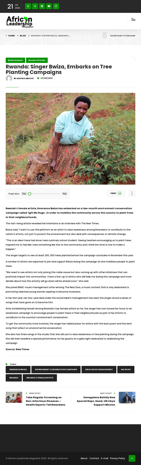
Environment (15, 60)
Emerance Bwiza (18, 369)
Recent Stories (36, 60)
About (84, 458)
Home (11, 35)
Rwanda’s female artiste (39, 377)
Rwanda (13, 377)
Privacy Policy (117, 458)
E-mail (104, 458)
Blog (23, 35)
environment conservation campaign (56, 369)
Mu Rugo (126, 369)
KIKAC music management (99, 369)
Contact (94, 458)
